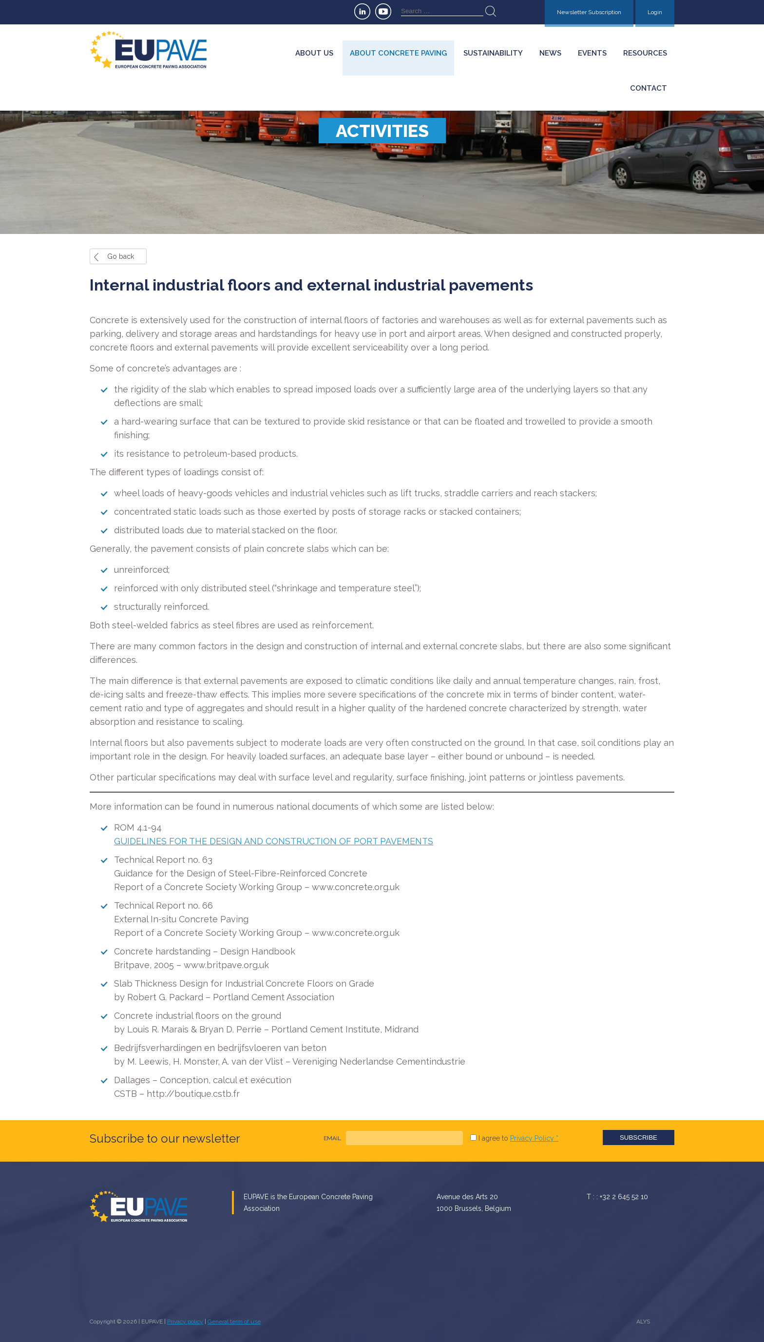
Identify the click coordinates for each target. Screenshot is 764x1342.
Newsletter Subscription (589, 12)
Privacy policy (185, 1321)
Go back (120, 256)
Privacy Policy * (534, 1138)
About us (314, 53)
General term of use (234, 1321)
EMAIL (332, 1138)
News (550, 53)
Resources (645, 53)
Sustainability (493, 53)
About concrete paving (398, 53)
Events (592, 53)
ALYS (643, 1321)
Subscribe (638, 1137)
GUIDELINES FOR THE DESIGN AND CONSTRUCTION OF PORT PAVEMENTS (273, 841)
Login (655, 12)
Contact (648, 88)
